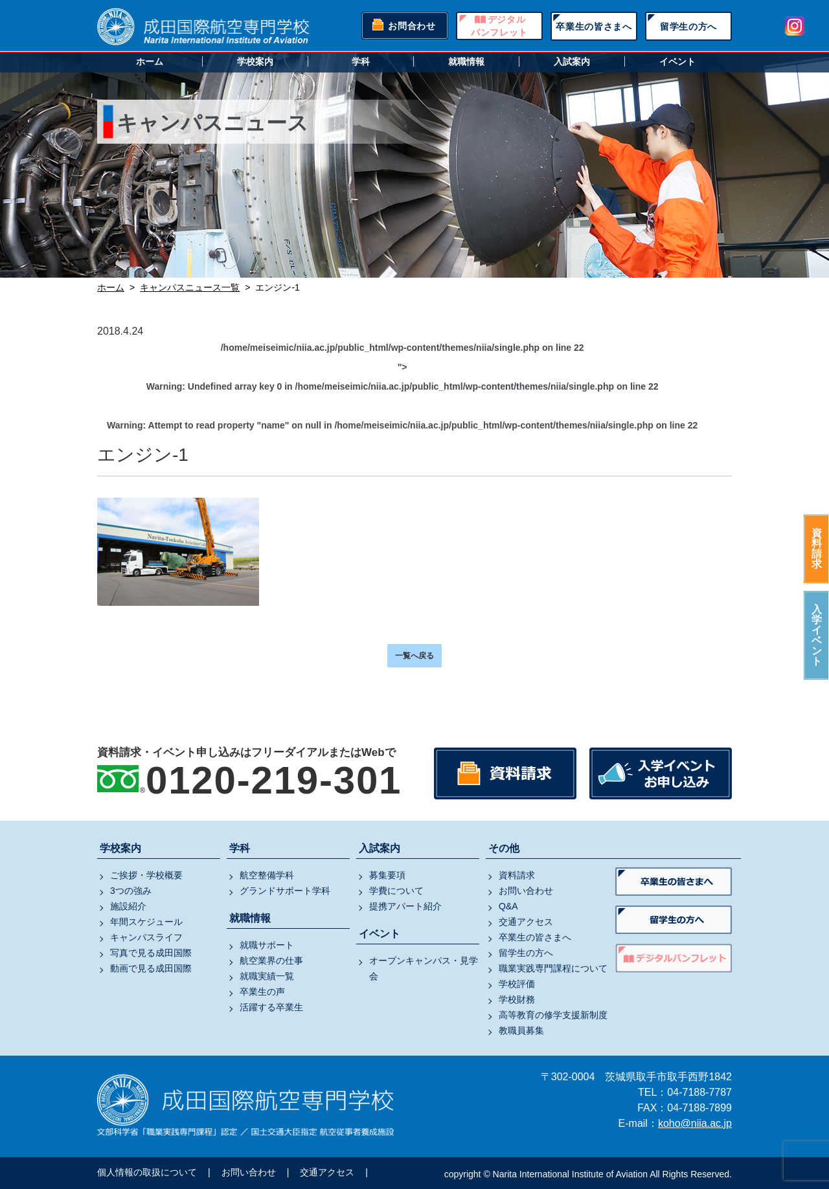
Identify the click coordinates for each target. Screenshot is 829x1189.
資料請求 (817, 549)
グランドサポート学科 (285, 890)
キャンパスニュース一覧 (190, 287)
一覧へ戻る (414, 655)
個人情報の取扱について (147, 1172)
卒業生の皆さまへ (594, 26)
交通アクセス (526, 922)
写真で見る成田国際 (151, 953)
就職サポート (267, 945)
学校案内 (255, 61)
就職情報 (466, 61)
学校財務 (517, 999)
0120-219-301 (274, 780)
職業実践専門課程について (553, 968)
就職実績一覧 (267, 976)
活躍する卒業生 (271, 1007)
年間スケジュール (146, 922)
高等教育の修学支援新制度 (553, 1015)
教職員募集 (521, 1030)
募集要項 (387, 875)
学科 (361, 61)
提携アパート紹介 (405, 906)
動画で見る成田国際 (151, 968)
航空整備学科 (267, 875)
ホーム (149, 61)
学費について (396, 890)
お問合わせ (412, 26)
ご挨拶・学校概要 (146, 875)
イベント (677, 61)
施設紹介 (128, 906)
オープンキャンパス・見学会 (423, 968)
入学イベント (817, 635)
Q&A (508, 906)
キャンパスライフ (146, 937)
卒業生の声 (262, 991)
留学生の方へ (688, 26)
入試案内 (572, 61)
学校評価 (517, 984)
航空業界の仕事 (271, 960)
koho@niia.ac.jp (695, 1123)
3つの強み (131, 890)
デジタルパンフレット (499, 26)
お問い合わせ (526, 890)
